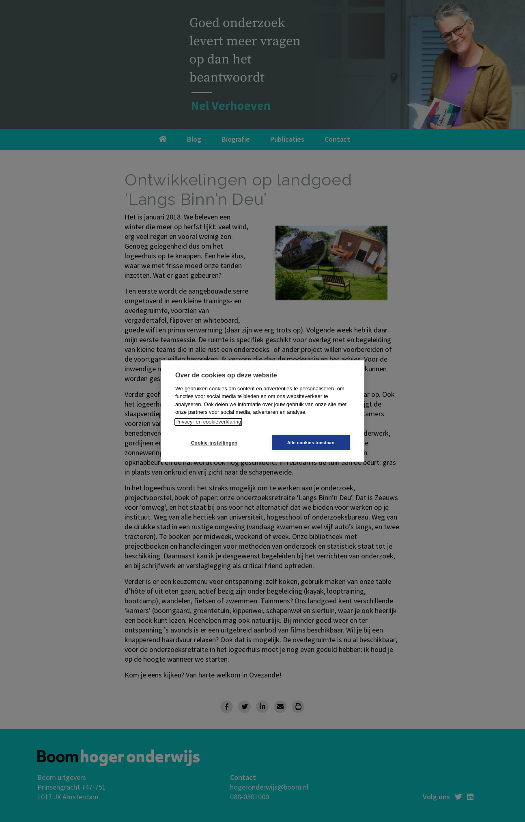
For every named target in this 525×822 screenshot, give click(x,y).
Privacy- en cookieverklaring (208, 422)
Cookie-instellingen (214, 443)
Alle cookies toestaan (311, 442)
